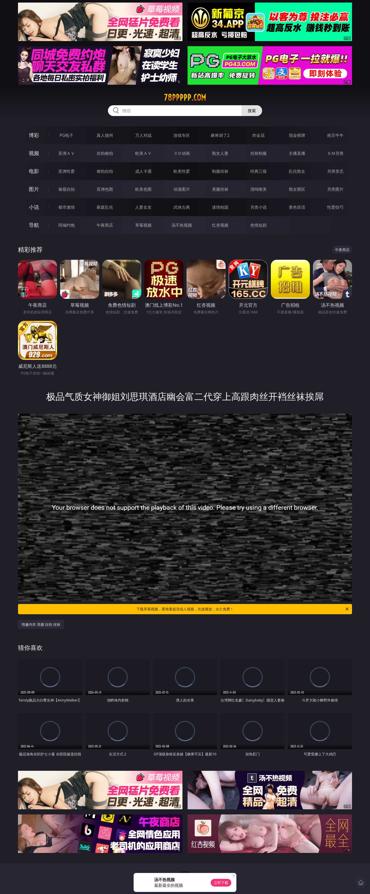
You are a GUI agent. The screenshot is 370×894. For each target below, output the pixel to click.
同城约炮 (66, 225)
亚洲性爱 (66, 171)
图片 (34, 189)
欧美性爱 (181, 171)
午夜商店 (105, 225)
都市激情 (66, 207)
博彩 (34, 135)
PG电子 (66, 135)
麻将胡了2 (220, 135)
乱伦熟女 (297, 171)
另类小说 (258, 207)
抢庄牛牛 (335, 135)
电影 (34, 171)
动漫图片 (181, 189)
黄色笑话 (297, 207)
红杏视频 (220, 225)
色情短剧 (258, 225)
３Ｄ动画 (181, 153)
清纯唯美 (258, 189)
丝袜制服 (258, 153)
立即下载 (221, 882)
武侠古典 (181, 207)
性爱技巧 (335, 207)
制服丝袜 (220, 171)
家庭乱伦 (105, 207)
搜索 (252, 110)
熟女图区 (297, 189)
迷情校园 (220, 207)
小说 (34, 207)
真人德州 (105, 135)
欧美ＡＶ (143, 153)
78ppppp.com (185, 97)
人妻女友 (143, 207)
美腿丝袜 (220, 189)
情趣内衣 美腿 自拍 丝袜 (41, 624)
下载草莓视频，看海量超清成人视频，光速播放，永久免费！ (242, 609)
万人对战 (143, 135)
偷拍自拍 (105, 171)
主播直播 (297, 153)
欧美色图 (143, 189)
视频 (34, 153)
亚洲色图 (105, 189)
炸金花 (258, 135)
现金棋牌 (297, 135)
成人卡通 (143, 171)
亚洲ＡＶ (66, 153)
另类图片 (335, 189)
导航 (34, 225)
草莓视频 (143, 225)
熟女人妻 (220, 153)
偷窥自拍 (66, 189)
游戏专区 (181, 135)
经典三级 (258, 171)
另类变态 (335, 171)
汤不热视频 (181, 225)
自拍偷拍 (105, 153)
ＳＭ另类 (335, 153)
